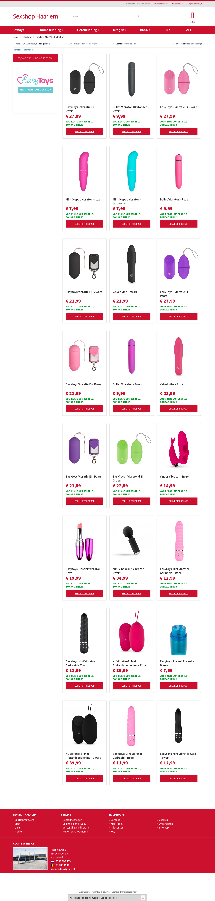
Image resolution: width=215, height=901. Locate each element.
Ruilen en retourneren (75, 831)
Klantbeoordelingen (128, 892)
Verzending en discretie (76, 827)
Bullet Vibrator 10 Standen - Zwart (131, 109)
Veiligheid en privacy (74, 824)
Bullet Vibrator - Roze (174, 199)
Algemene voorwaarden (89, 892)
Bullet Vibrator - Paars (127, 384)
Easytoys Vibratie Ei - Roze (83, 384)
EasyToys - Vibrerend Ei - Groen (129, 478)
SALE (188, 30)
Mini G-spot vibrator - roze (83, 199)
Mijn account (177, 3)
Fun (167, 30)
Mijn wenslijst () (194, 3)
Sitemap (164, 827)
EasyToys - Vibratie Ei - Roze (178, 107)
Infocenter (117, 827)
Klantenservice (160, 3)
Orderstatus (166, 824)
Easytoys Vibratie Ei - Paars (84, 476)
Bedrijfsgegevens (24, 820)
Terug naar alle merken (23, 49)
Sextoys (19, 30)
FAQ (113, 831)
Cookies (163, 820)
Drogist (119, 30)
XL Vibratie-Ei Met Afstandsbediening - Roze (129, 663)
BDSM (145, 30)
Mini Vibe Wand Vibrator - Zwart (129, 571)
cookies (113, 897)
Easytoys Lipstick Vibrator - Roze (84, 571)
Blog (17, 824)
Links (17, 827)
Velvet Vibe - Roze (171, 384)
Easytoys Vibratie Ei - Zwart (84, 292)
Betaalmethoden (72, 820)
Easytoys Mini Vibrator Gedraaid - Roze (127, 756)
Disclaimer (105, 892)
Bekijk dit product (84, 131)
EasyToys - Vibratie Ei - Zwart (81, 109)
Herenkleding (88, 30)
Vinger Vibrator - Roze (174, 476)
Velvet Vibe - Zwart (125, 292)
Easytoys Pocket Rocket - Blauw (177, 663)
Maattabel (117, 824)
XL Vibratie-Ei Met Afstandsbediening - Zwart (83, 756)
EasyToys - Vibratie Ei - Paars (175, 294)
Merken (19, 831)
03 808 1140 (60, 865)
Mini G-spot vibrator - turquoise (127, 201)
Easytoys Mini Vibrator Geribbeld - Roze (174, 571)
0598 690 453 (61, 861)
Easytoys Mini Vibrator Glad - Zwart (178, 756)
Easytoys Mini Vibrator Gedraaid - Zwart (80, 663)
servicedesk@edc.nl (63, 869)
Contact (115, 820)
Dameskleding (51, 30)
